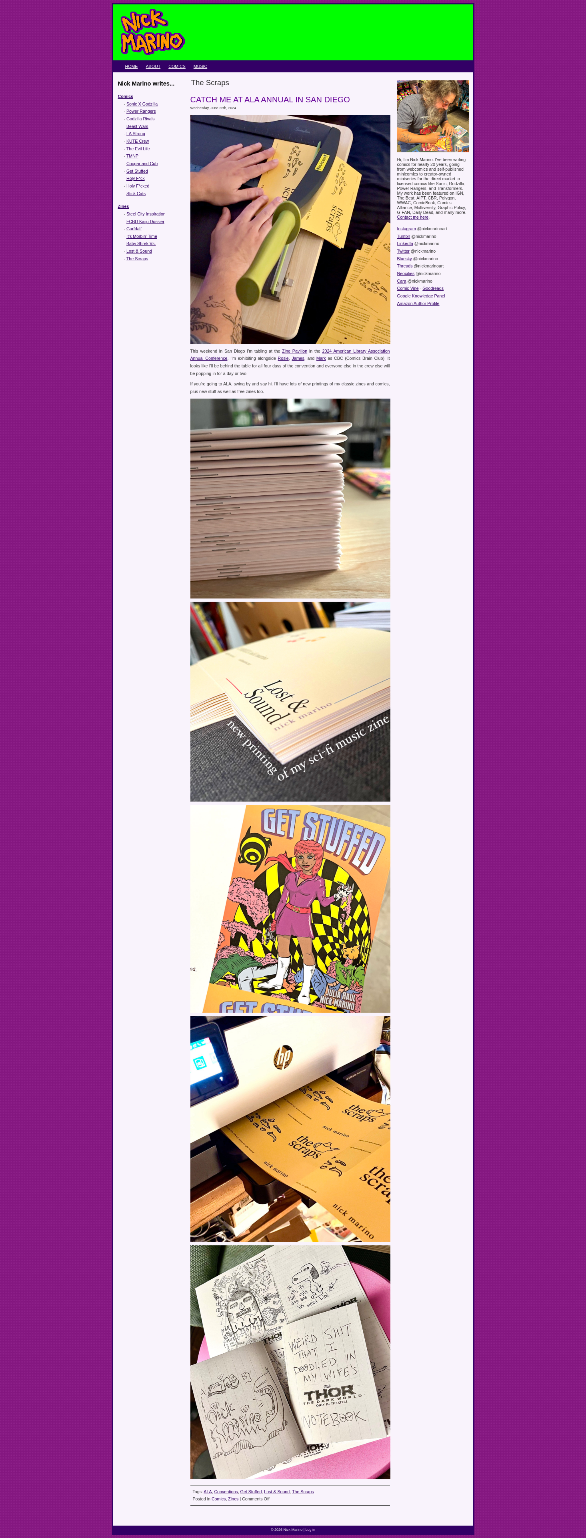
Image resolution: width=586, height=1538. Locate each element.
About (153, 66)
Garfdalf (134, 228)
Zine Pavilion (294, 351)
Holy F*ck (135, 178)
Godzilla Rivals (140, 118)
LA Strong (135, 133)
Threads (405, 265)
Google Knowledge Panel (421, 295)
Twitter (403, 251)
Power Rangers (141, 111)
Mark (321, 358)
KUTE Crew (137, 141)
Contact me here (413, 217)
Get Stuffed (137, 171)
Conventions (226, 1491)
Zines (123, 206)
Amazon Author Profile (418, 303)
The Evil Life (138, 148)
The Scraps (137, 258)
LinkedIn (405, 243)
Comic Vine (408, 288)
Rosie (283, 358)
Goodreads (433, 288)
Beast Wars (137, 126)
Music (200, 66)
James (298, 358)
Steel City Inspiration (146, 213)
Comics (177, 66)
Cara (401, 281)
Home (131, 66)
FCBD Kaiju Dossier (145, 221)
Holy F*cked (137, 186)
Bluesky (404, 258)
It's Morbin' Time (141, 236)
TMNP (132, 156)
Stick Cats (136, 193)
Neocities (406, 273)
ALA (208, 1491)
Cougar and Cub (142, 163)
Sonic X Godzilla (142, 104)
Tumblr (403, 236)
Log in (310, 1530)
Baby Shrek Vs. (141, 243)
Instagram (406, 228)
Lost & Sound (139, 251)
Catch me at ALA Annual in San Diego (270, 99)
